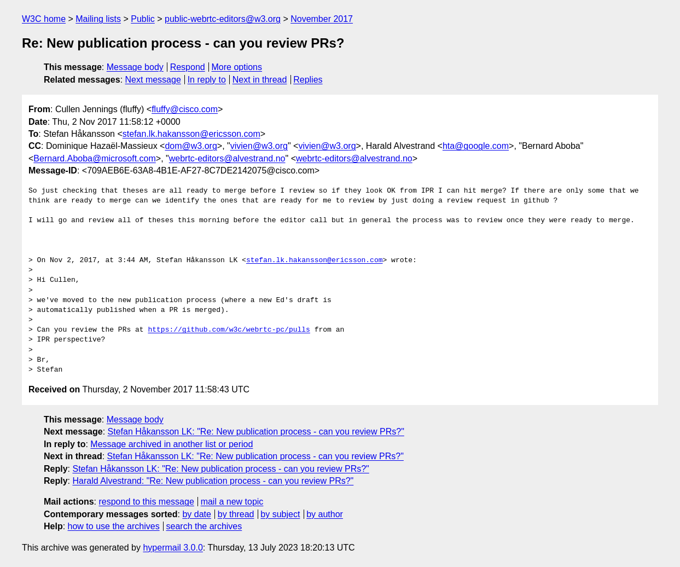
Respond (187, 67)
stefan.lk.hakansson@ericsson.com (191, 133)
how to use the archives (114, 526)
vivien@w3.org (259, 146)
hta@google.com (476, 146)
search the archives (204, 526)
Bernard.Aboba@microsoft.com (94, 158)
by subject (280, 514)
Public (143, 19)
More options (237, 67)
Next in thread (260, 79)
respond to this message (146, 501)
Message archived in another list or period (171, 444)
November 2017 (321, 19)
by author (324, 514)
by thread (236, 514)
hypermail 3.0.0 (172, 547)
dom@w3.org (191, 146)
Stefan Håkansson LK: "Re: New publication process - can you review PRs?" (256, 431)
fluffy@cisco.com (185, 109)
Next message (153, 79)
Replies (307, 79)
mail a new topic (232, 501)
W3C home (44, 19)
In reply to (207, 79)
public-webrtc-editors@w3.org (223, 19)
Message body (135, 67)
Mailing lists (98, 19)
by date (196, 514)
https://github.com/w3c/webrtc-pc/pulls (229, 330)
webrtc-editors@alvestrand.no (227, 158)
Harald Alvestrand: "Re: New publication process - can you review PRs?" (212, 480)
